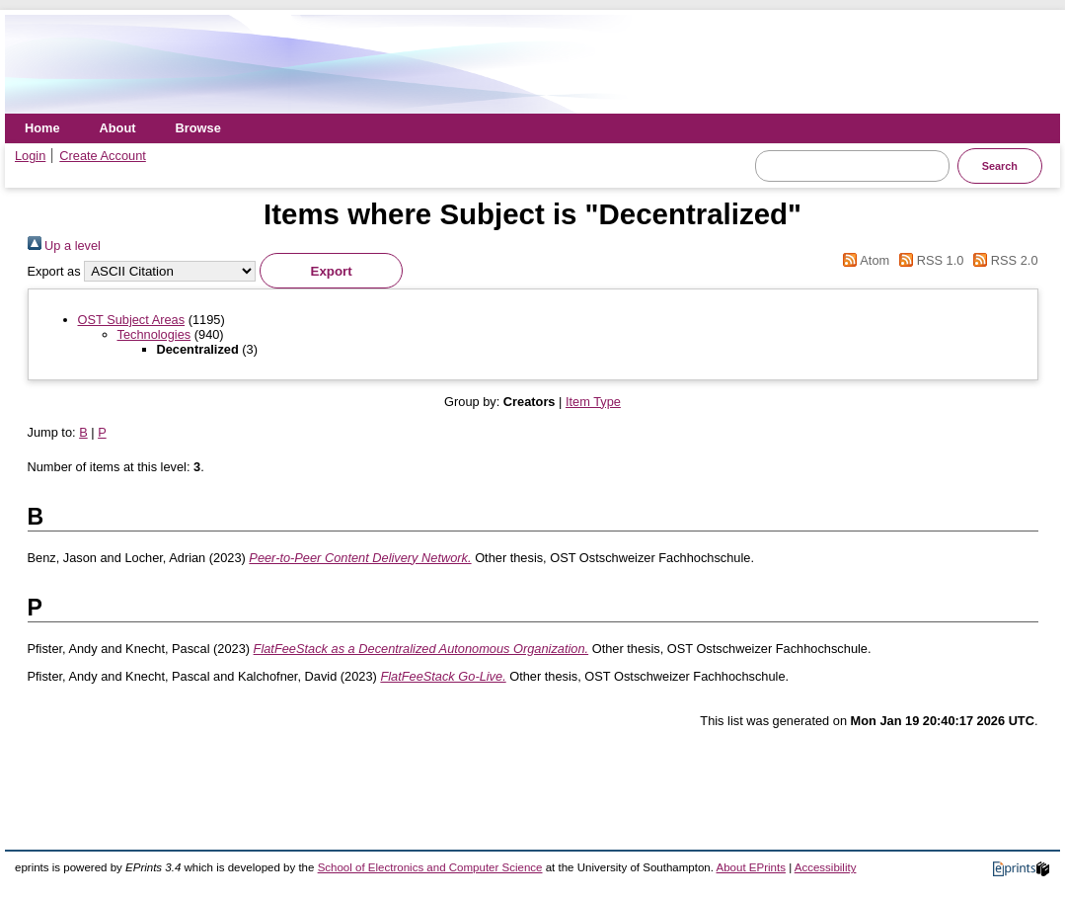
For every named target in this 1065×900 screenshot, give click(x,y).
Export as (54, 271)
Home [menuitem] (42, 128)
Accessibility (826, 867)
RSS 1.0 (928, 260)
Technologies (154, 334)
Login (30, 155)
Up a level (64, 245)
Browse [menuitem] (198, 128)
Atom (863, 260)
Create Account (102, 155)
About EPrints (751, 867)
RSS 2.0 (1002, 260)
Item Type (593, 401)
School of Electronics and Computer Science (430, 867)
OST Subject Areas (132, 319)
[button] (331, 270)
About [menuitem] (118, 128)
